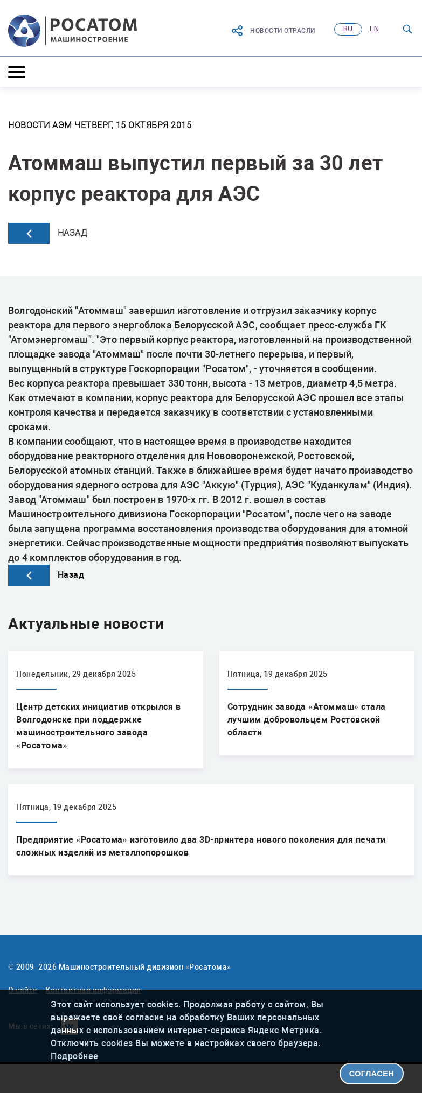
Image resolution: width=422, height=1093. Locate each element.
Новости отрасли (273, 31)
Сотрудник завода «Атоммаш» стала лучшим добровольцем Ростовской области (306, 720)
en (374, 29)
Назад (47, 233)
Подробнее (75, 1056)
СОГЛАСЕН (372, 1073)
